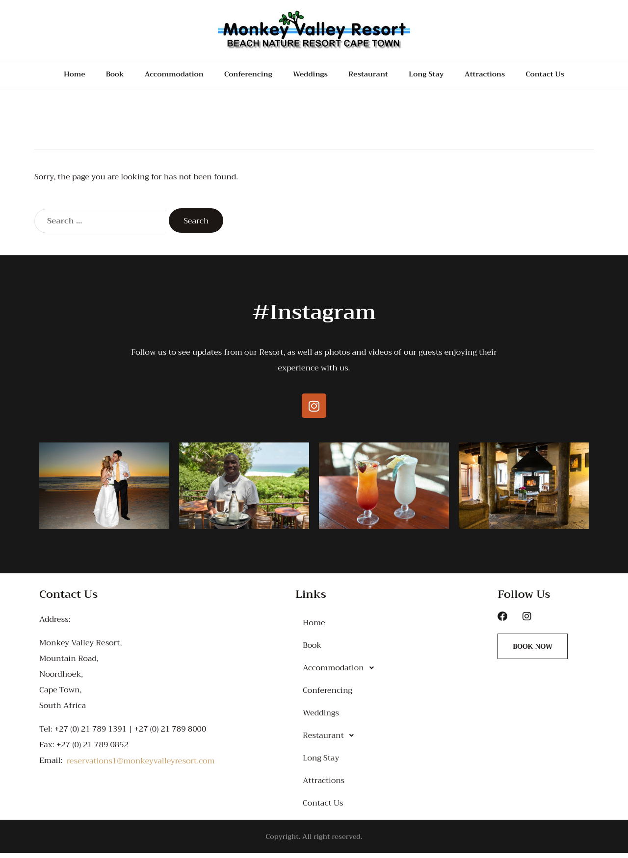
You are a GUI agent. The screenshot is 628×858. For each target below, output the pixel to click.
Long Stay (431, 77)
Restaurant (370, 77)
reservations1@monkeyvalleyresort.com (141, 766)
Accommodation (162, 77)
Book (100, 77)
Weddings (309, 77)
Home (60, 77)
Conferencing (243, 77)
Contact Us (557, 77)
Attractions (493, 77)
